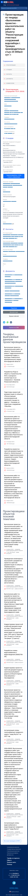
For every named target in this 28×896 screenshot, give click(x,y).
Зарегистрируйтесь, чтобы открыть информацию (13, 176)
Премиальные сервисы (12, 853)
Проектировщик (11, 65)
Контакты (9, 74)
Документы (9, 78)
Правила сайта (11, 862)
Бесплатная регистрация (13, 5)
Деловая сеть (10, 855)
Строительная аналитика (13, 851)
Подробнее (14, 308)
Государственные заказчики (14, 849)
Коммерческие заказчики (13, 847)
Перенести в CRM (14, 327)
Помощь (9, 864)
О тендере (9, 69)
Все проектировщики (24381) (12, 841)
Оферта (9, 860)
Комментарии (10, 83)
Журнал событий (14, 316)
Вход (5, 5)
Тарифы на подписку (13, 858)
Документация (14, 312)
